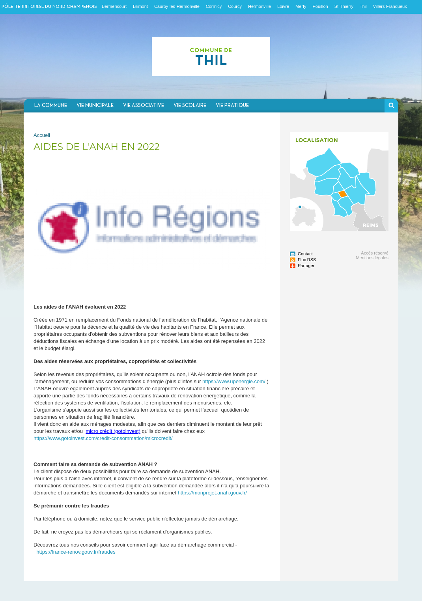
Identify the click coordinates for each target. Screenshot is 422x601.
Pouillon (320, 6)
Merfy (300, 6)
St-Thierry (343, 6)
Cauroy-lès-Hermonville (177, 6)
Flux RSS (307, 259)
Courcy (235, 6)
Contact (305, 253)
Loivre (283, 6)
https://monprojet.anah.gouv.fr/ (212, 493)
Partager (306, 265)
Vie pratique (232, 105)
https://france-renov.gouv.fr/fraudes (75, 552)
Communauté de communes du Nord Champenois (211, 56)
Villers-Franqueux (390, 6)
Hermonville (259, 6)
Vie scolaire (190, 105)
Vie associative (143, 105)
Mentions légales (372, 257)
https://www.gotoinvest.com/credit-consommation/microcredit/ (103, 438)
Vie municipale (95, 105)
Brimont (140, 6)
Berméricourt (114, 6)
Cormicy (214, 6)
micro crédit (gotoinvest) (113, 431)
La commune (50, 105)
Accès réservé (374, 253)
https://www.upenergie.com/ (233, 381)
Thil (363, 6)
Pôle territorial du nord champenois (49, 6)
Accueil (42, 135)
